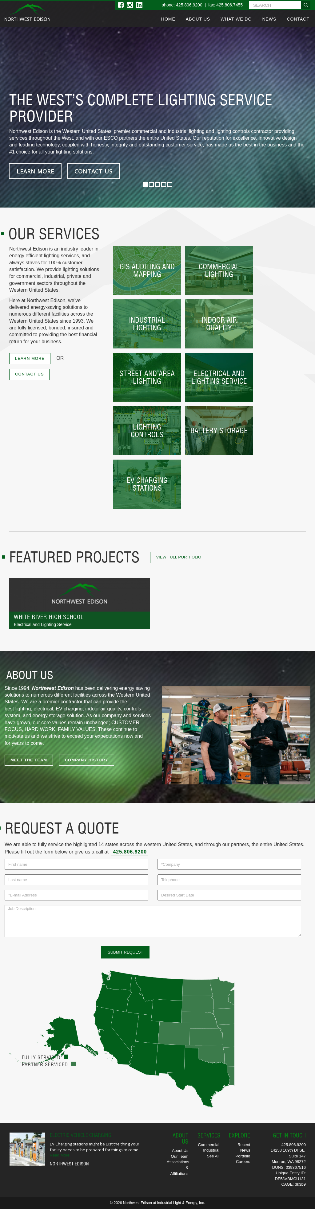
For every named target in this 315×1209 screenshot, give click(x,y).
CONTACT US (93, 171)
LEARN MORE (35, 171)
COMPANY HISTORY (86, 760)
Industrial (211, 1150)
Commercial (208, 1144)
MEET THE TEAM (28, 760)
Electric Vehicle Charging (80, 1135)
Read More (60, 1155)
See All (213, 1156)
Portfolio (243, 1156)
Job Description (153, 921)
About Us (198, 19)
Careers (243, 1161)
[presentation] (51, 958)
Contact (298, 19)
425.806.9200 (130, 851)
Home (168, 19)
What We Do (236, 19)
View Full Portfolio (178, 557)
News (269, 19)
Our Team (180, 1156)
